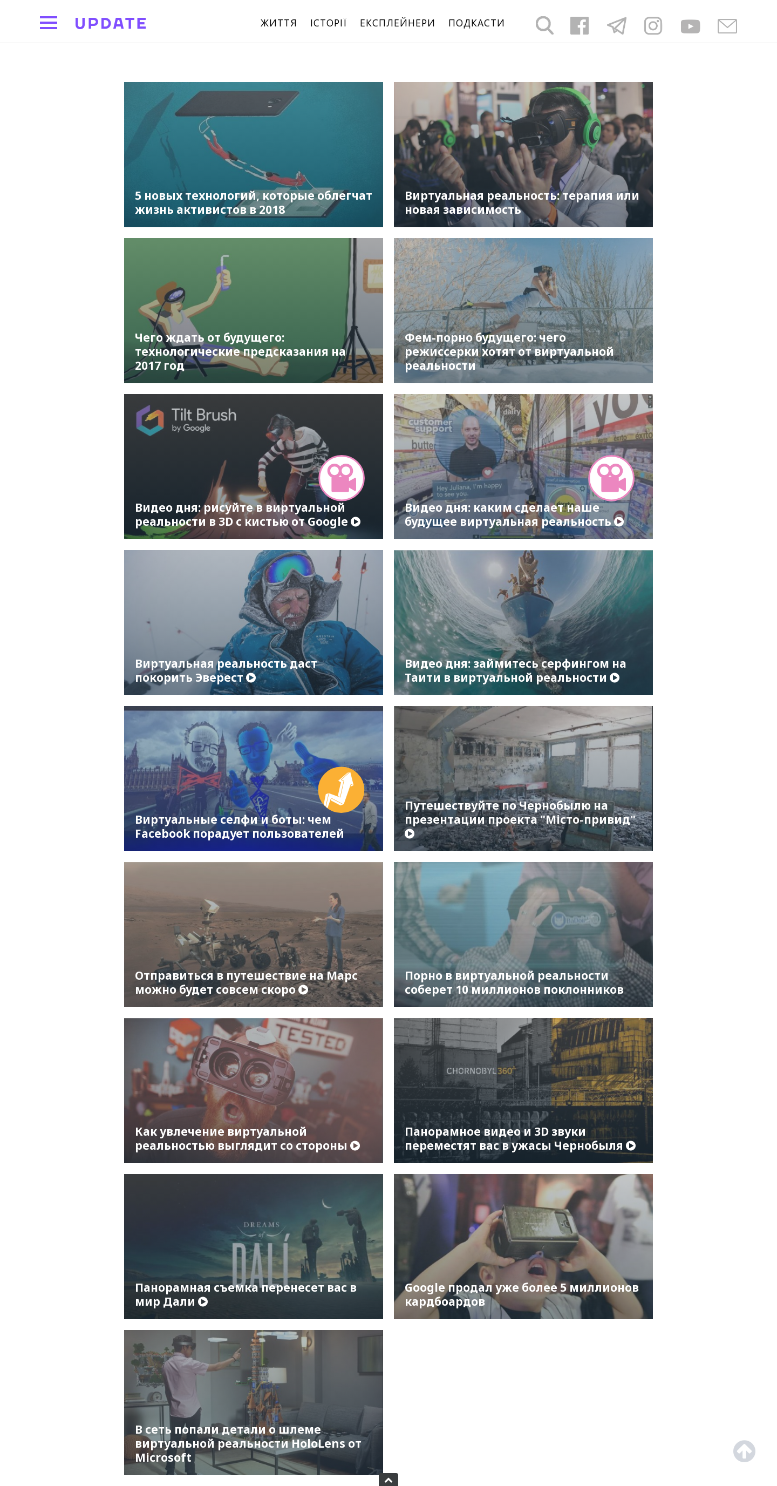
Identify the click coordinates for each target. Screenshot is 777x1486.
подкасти (476, 23)
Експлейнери (397, 23)
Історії (328, 23)
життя (279, 23)
